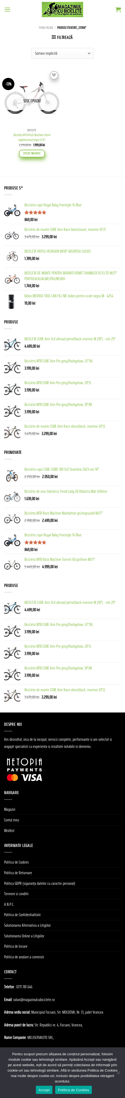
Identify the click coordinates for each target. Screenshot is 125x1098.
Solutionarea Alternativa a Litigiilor (27, 925)
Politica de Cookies (16, 862)
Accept (44, 1090)
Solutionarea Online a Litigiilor (24, 935)
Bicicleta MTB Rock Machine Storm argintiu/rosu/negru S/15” (32, 137)
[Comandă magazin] (62, 53)
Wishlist (9, 830)
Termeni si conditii (16, 893)
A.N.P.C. (9, 904)
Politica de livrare (15, 946)
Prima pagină (46, 27)
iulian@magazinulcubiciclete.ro (34, 999)
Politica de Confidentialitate (22, 914)
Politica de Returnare (18, 872)
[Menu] (7, 9)
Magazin (9, 809)
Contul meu (11, 819)
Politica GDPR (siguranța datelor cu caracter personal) (39, 883)
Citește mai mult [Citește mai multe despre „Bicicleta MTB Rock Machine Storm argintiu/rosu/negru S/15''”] (31, 153)
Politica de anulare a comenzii (24, 956)
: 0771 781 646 (23, 986)
